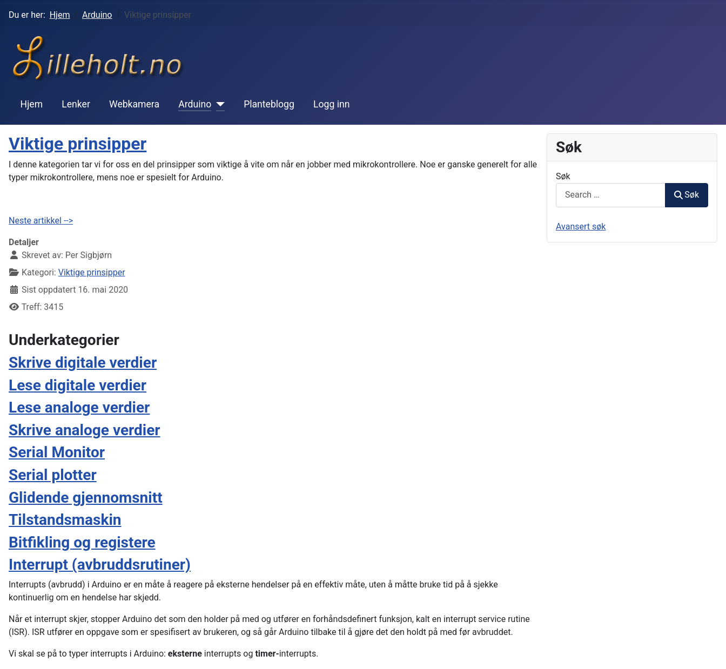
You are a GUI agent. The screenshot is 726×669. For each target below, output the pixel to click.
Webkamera (134, 104)
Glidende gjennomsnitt (86, 497)
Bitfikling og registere (82, 542)
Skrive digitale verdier (83, 362)
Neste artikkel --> (41, 220)
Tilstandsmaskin (65, 520)
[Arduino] (218, 104)
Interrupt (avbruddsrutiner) (100, 564)
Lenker (76, 104)
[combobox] (611, 195)
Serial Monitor (57, 452)
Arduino (194, 104)
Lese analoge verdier (79, 407)
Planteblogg (269, 104)
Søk (563, 176)
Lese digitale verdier (77, 385)
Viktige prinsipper (77, 143)
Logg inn (331, 104)
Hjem (32, 104)
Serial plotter (53, 475)
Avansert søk (581, 226)
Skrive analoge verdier (84, 430)
